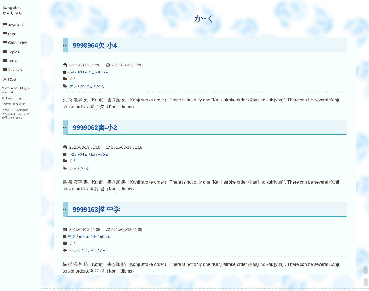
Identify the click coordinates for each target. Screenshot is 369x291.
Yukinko (12, 70)
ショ (73, 168)
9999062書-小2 (95, 127)
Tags (9, 61)
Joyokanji (13, 25)
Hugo (19, 98)
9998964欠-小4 (95, 45)
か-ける (86, 86)
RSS (9, 79)
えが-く (90, 250)
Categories (14, 43)
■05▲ (103, 72)
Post (9, 34)
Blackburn (19, 104)
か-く (204, 18)
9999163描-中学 (96, 209)
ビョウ (75, 250)
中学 (72, 236)
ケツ (73, 86)
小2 (71, 154)
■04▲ (82, 72)
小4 (71, 72)
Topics (10, 52)
